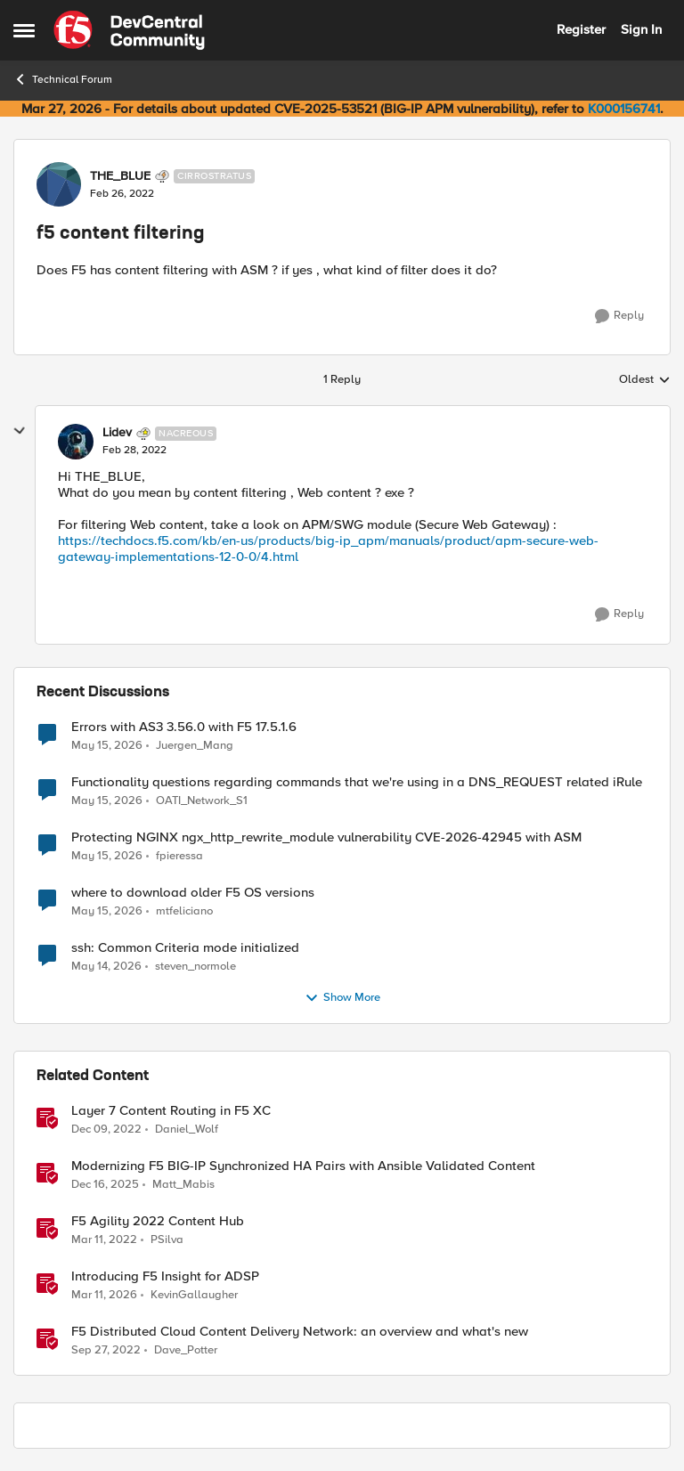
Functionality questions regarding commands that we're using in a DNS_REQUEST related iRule (356, 782)
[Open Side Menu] (24, 30)
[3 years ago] (106, 1129)
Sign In (641, 29)
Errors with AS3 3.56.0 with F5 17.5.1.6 (184, 727)
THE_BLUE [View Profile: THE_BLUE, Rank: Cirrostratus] (120, 176)
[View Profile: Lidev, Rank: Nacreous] (76, 441)
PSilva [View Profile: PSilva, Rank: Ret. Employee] (167, 1239)
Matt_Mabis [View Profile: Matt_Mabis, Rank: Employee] (183, 1184)
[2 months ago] (106, 745)
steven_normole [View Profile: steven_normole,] (195, 965)
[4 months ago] (104, 1295)
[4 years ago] (104, 1239)
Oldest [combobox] (645, 380)
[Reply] (619, 316)
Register (581, 29)
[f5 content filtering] (134, 450)
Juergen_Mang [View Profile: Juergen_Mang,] (194, 745)
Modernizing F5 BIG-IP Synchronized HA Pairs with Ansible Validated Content (303, 1166)
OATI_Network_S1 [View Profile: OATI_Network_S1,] (202, 800)
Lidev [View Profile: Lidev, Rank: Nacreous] (117, 433)
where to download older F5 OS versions (192, 892)
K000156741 (624, 109)
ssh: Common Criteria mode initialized (185, 947)
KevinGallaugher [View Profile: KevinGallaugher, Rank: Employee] (194, 1294)
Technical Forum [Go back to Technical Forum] (62, 79)
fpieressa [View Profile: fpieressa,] (179, 855)
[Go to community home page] (129, 30)
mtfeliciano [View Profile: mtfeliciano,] (184, 910)
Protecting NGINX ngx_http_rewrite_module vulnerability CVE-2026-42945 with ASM (326, 837)
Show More (342, 998)
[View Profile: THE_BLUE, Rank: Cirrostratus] (59, 184)
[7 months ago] (105, 1184)
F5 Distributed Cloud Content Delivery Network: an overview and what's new (299, 1331)
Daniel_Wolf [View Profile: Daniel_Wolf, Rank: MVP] (186, 1128)
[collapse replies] (19, 431)
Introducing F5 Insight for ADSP (165, 1276)
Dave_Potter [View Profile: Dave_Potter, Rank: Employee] (185, 1350)
